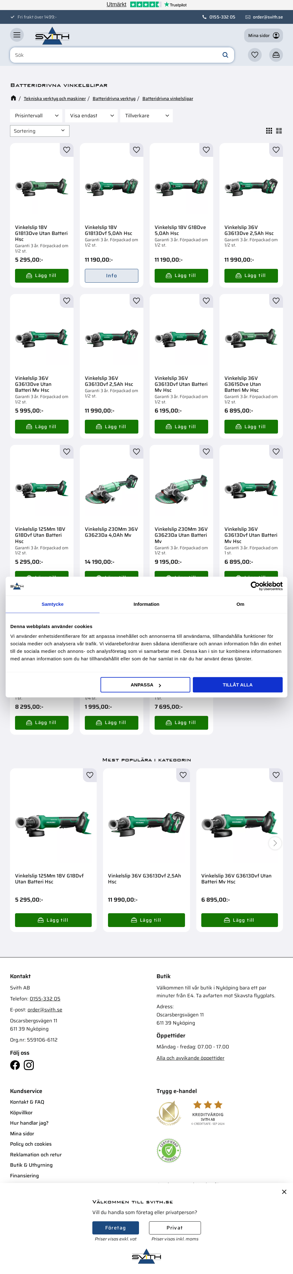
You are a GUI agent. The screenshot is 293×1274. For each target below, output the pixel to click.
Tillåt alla (238, 684)
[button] (17, 35)
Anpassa (146, 684)
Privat (175, 1228)
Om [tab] (240, 604)
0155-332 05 (222, 16)
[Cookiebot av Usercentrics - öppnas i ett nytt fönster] (255, 586)
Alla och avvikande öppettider (190, 1058)
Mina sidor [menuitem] (22, 1134)
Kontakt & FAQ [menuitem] (27, 1102)
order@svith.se (268, 16)
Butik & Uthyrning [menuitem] (31, 1165)
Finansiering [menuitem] (24, 1176)
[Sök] (225, 55)
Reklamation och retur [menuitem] (36, 1155)
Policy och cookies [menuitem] (31, 1144)
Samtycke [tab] (53, 604)
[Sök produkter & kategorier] (122, 55)
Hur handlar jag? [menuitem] (29, 1123)
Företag (115, 1228)
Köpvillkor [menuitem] (21, 1113)
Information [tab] (147, 604)
